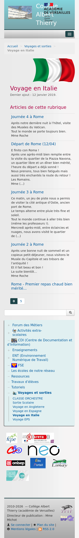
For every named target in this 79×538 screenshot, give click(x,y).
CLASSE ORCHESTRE (28, 398)
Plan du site (43, 524)
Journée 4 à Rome (27, 117)
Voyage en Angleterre (28, 406)
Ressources (20, 376)
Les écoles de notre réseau (33, 371)
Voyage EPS (21, 419)
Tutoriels (18, 387)
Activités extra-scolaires (27, 333)
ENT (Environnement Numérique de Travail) (30, 358)
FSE (17, 365)
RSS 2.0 (46, 529)
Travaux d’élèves (25, 382)
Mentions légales (21, 529)
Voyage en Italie (26, 415)
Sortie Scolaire (23, 402)
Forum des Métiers (27, 325)
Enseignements (24, 350)
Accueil (12, 46)
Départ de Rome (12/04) (33, 144)
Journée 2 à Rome (27, 244)
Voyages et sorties (37, 46)
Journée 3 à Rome (27, 192)
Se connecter (18, 524)
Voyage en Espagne (27, 411)
